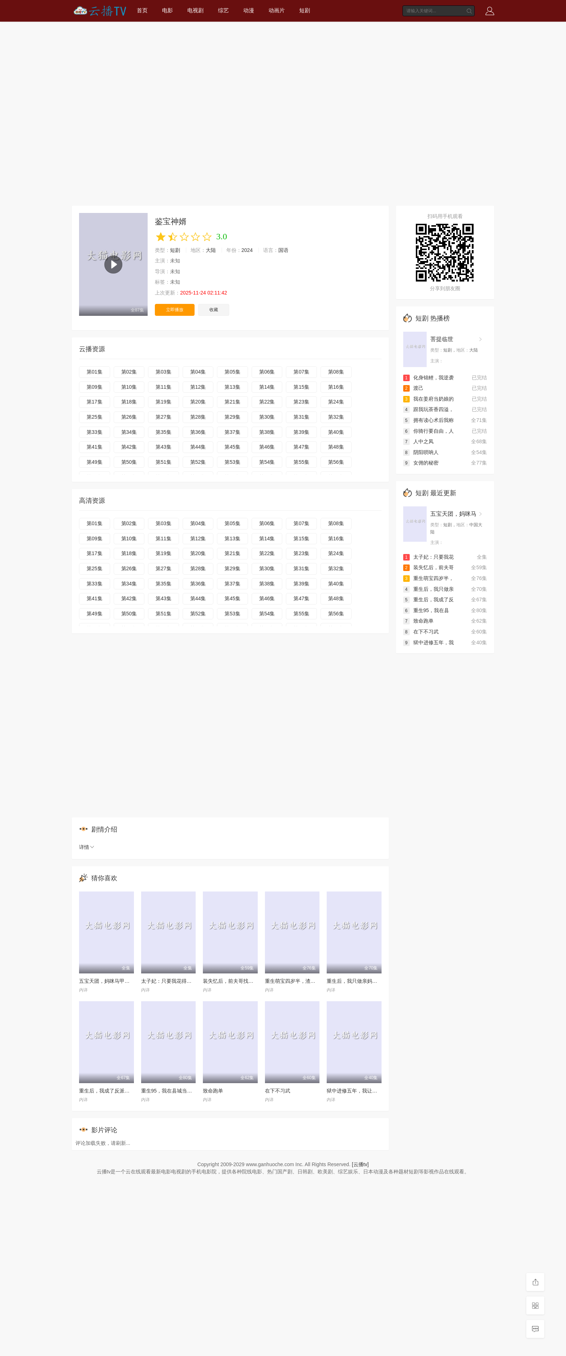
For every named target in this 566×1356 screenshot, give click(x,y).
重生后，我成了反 (428, 599)
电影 (167, 10)
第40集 (336, 432)
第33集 (95, 432)
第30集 (267, 417)
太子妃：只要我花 (428, 557)
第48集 (336, 447)
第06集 (267, 372)
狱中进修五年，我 (428, 642)
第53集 (232, 462)
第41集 (95, 447)
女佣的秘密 (421, 463)
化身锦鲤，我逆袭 (428, 377)
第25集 (95, 417)
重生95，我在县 (426, 610)
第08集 (336, 372)
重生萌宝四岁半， (428, 578)
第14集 (267, 387)
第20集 (198, 402)
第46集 (267, 447)
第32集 (336, 417)
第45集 (232, 447)
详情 (87, 847)
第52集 (198, 462)
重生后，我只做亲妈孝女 (354, 981)
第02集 (129, 372)
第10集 (129, 387)
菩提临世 (441, 339)
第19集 (163, 402)
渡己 (413, 388)
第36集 (198, 432)
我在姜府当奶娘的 (428, 399)
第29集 (232, 417)
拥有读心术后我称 (428, 420)
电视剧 (195, 10)
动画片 (277, 10)
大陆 (211, 250)
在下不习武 (277, 1091)
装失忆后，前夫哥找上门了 (233, 981)
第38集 (267, 432)
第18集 (129, 402)
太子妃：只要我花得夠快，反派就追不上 (186, 981)
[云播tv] (360, 1164)
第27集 (163, 417)
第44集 (198, 447)
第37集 (232, 432)
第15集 (301, 387)
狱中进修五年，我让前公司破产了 (364, 1091)
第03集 (163, 372)
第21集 (232, 402)
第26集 (129, 417)
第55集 (301, 462)
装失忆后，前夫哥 (428, 567)
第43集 (163, 447)
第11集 (163, 387)
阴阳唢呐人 (421, 452)
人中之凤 (418, 441)
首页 (142, 10)
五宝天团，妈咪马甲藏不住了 (112, 981)
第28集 (198, 417)
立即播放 (174, 309)
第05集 (232, 372)
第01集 (95, 372)
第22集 (267, 402)
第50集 (129, 462)
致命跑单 (213, 1091)
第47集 (301, 447)
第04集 (198, 372)
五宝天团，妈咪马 (453, 514)
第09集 (95, 387)
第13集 (232, 387)
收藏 (213, 309)
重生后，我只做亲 (428, 589)
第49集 (95, 462)
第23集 (301, 402)
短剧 (304, 10)
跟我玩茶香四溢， (428, 409)
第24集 (336, 402)
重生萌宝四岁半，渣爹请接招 (298, 981)
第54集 (267, 462)
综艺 (223, 10)
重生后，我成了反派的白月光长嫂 (117, 1091)
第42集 (129, 447)
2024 (247, 250)
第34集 (129, 432)
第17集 (95, 402)
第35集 (163, 432)
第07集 (301, 372)
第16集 (336, 387)
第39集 (301, 432)
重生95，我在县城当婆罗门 (172, 1091)
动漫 (248, 10)
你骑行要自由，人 (428, 431)
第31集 (301, 417)
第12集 (198, 387)
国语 (283, 250)
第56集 (336, 462)
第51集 (163, 462)
